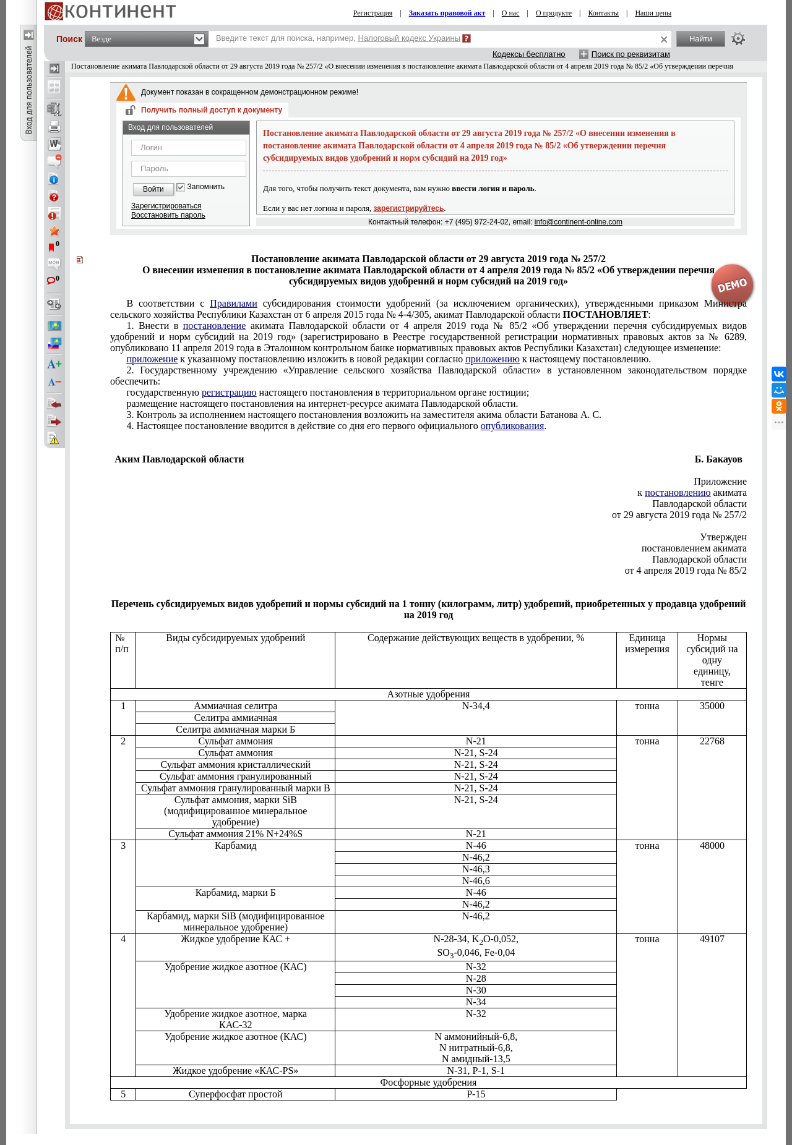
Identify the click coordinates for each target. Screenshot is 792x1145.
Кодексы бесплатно (529, 54)
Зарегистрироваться (166, 206)
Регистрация (373, 13)
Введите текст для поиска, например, (338, 38)
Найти (700, 38)
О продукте (554, 13)
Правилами (233, 303)
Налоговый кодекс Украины (409, 38)
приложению (492, 359)
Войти (153, 189)
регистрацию (229, 392)
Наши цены (653, 13)
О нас (511, 13)
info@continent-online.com (578, 222)
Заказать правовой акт (447, 13)
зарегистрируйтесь (409, 208)
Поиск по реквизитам (631, 54)
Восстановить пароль (168, 215)
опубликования (512, 425)
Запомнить (206, 187)
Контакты (603, 13)
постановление (214, 325)
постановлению (677, 492)
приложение (152, 359)
